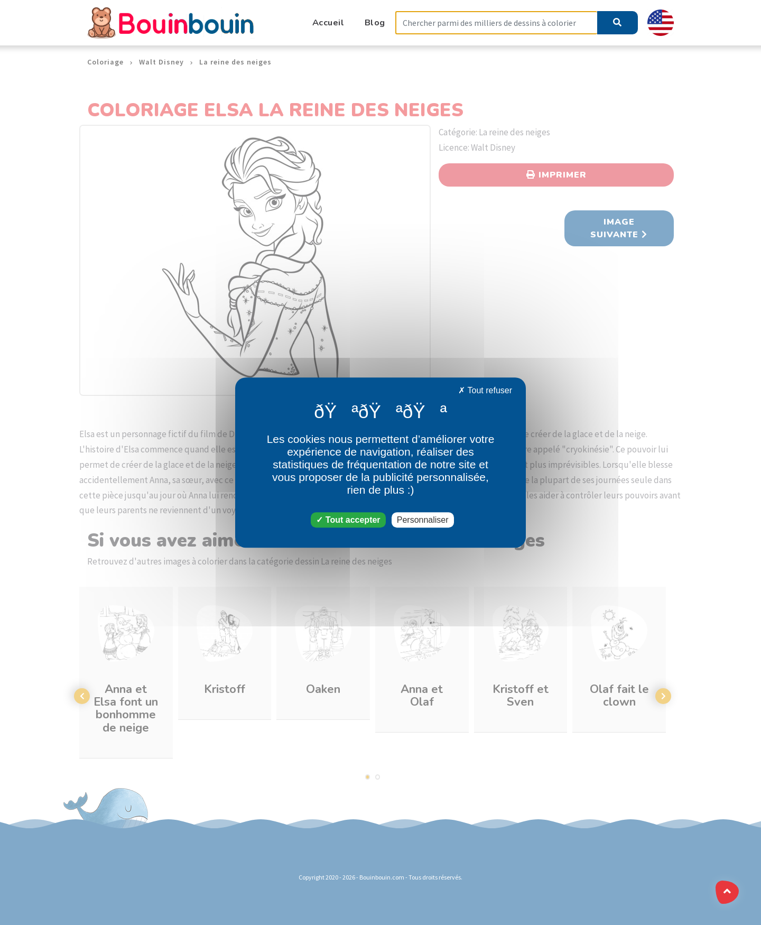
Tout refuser (485, 390)
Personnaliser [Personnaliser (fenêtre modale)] (423, 519)
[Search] (496, 23)
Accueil (328, 22)
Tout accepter (348, 519)
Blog (375, 22)
